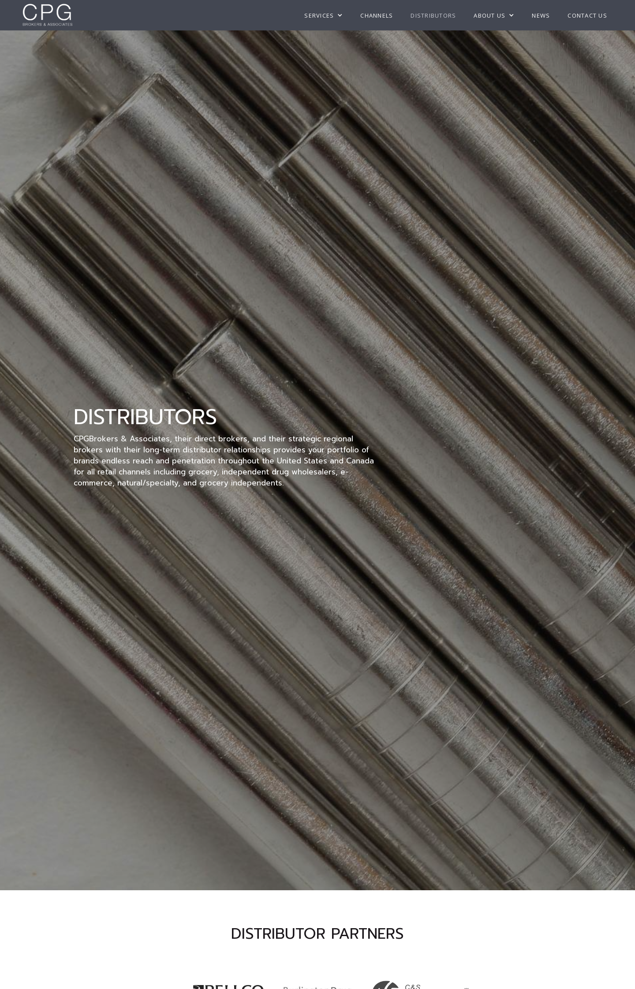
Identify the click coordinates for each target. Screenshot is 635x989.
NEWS (541, 15)
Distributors (433, 15)
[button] (323, 15)
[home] (47, 15)
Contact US (587, 15)
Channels (376, 15)
